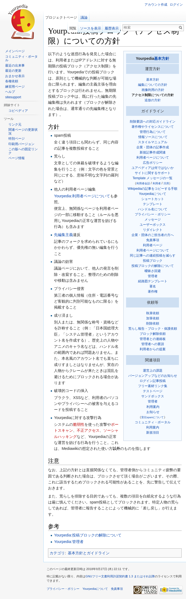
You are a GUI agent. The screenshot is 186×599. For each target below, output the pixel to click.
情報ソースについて (153, 137)
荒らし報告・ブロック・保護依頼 (152, 328)
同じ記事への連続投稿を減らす (152, 255)
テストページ (152, 391)
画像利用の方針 (153, 90)
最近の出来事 (15, 65)
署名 (152, 286)
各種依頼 (11, 81)
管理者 (153, 276)
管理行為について (153, 132)
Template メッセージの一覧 (153, 178)
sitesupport (13, 97)
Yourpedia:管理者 (68, 541)
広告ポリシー (152, 163)
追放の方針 (153, 100)
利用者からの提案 (153, 349)
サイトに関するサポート (153, 173)
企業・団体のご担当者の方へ (153, 235)
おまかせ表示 (15, 76)
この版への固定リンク (23, 151)
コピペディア (18, 111)
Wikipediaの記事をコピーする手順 (153, 189)
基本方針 (161, 58)
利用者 (157, 183)
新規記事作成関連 (153, 152)
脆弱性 (78, 424)
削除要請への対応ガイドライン (152, 121)
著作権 (153, 291)
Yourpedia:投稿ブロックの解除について (87, 535)
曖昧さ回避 (153, 271)
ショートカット (152, 199)
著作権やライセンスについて (153, 127)
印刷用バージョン (21, 144)
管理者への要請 (152, 344)
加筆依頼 (152, 318)
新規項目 (152, 432)
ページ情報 (16, 158)
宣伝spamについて (152, 417)
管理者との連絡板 (153, 339)
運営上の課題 (152, 370)
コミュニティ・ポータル (153, 422)
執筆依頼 (152, 313)
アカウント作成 (156, 4)
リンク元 (14, 124)
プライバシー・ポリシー (153, 214)
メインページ (15, 51)
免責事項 (152, 240)
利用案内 (152, 407)
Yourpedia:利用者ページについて (82, 196)
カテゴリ (57, 553)
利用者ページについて (152, 157)
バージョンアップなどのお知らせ (152, 376)
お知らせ (152, 412)
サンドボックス (152, 396)
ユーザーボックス (153, 225)
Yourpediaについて (152, 194)
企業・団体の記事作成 (152, 147)
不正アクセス (88, 430)
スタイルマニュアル (152, 142)
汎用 (166, 183)
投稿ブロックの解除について (153, 266)
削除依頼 (152, 323)
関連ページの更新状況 (23, 131)
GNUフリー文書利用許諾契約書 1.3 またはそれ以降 (120, 576)
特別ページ (16, 138)
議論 (84, 17)
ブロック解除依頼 (153, 334)
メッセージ (153, 219)
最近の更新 (13, 71)
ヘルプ (10, 92)
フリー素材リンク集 (152, 386)
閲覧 (72, 28)
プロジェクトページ (61, 17)
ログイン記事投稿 (153, 381)
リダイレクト (152, 230)
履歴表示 (112, 28)
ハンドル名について (152, 209)
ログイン (176, 4)
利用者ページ (152, 245)
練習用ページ (15, 87)
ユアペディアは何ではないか (153, 168)
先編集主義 (63, 235)
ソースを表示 (90, 28)
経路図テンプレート (152, 281)
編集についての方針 (152, 85)
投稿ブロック (152, 261)
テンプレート (152, 204)
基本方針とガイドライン (89, 553)
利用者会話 (143, 183)
